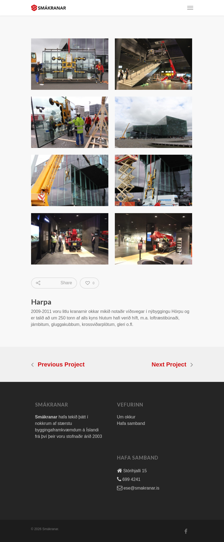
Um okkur (126, 417)
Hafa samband (131, 423)
